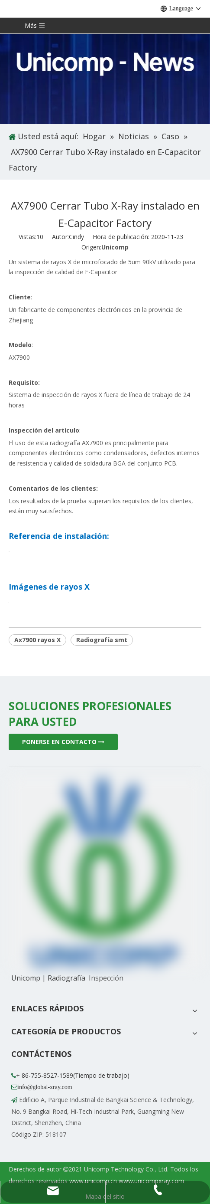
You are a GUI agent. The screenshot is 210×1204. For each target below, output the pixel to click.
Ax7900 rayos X (37, 640)
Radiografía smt (101, 640)
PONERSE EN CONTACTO (63, 742)
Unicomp (115, 247)
